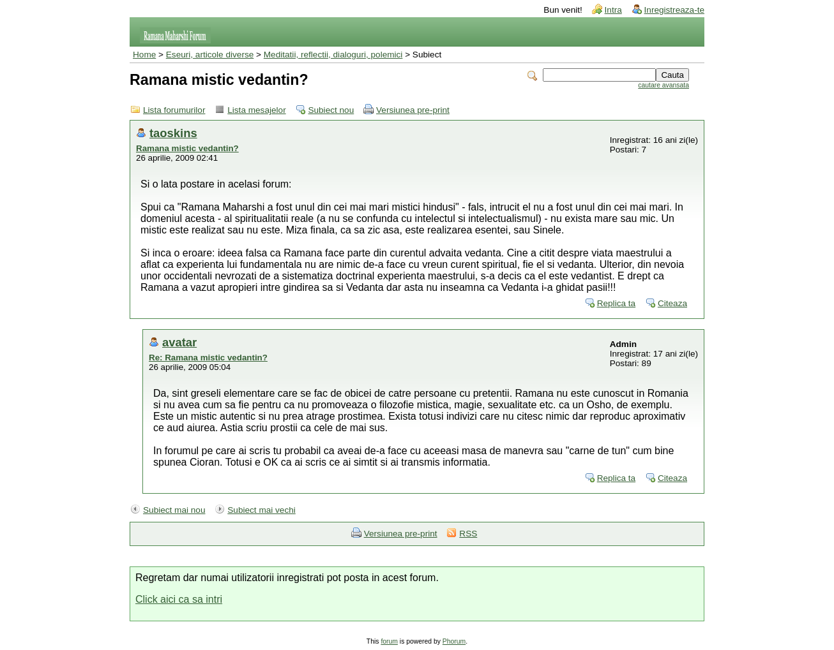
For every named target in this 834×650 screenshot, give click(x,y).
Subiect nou (331, 110)
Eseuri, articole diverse (210, 54)
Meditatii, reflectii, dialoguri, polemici (333, 54)
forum (389, 641)
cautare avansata (663, 85)
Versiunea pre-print (413, 110)
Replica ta (616, 303)
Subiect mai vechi (261, 510)
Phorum (454, 641)
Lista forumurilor (174, 110)
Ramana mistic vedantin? (187, 148)
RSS (468, 533)
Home (144, 54)
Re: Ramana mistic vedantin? (208, 357)
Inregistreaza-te (674, 10)
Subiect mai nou (174, 510)
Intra (613, 10)
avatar (179, 342)
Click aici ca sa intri (178, 599)
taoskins (173, 133)
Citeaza (672, 303)
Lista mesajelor (256, 110)
